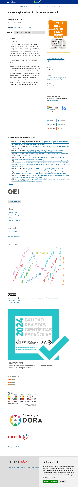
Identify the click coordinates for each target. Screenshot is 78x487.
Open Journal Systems (14, 447)
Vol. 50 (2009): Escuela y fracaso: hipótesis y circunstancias (35, 7)
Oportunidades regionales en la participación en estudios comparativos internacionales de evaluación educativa (39, 142)
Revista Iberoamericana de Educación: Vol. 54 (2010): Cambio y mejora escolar (39, 158)
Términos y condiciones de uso (18, 467)
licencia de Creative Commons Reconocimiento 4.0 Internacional (42, 298)
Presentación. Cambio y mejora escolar (38, 157)
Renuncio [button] (54, 481)
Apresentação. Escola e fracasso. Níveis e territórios (42, 168)
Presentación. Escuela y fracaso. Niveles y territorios (42, 150)
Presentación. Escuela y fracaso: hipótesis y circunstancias (44, 172)
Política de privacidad (35, 467)
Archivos (15, 7)
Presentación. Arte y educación (35, 154)
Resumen (10, 32)
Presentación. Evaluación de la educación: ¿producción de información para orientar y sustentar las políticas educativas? (40, 162)
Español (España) (13, 212)
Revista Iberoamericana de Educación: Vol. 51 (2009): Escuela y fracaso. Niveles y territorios (37, 151)
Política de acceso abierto (15, 300)
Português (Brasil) (13, 215)
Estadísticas (18, 32)
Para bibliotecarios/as (14, 236)
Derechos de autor (13, 302)
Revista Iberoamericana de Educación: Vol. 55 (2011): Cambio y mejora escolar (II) (40, 176)
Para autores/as (12, 234)
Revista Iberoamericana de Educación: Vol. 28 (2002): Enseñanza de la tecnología (40, 144)
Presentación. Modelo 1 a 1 (34, 146)
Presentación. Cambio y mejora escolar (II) (39, 175)
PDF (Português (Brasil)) (56, 58)
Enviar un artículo (14, 201)
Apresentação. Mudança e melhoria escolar (39, 179)
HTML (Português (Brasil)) (56, 61)
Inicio (9, 7)
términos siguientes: (52, 100)
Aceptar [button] (46, 481)
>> (12, 184)
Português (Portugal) (14, 220)
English (10, 217)
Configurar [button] (63, 481)
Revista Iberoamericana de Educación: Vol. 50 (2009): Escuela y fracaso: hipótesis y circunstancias (39, 172)
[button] (52, 120)
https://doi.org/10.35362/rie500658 (21, 28)
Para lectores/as (12, 231)
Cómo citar (27, 32)
